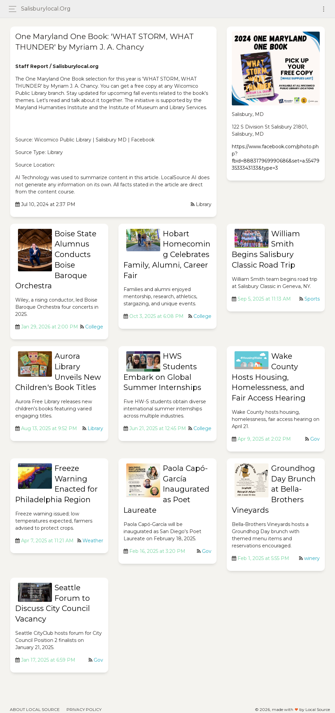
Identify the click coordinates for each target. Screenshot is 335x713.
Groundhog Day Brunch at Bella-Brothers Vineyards (274, 489)
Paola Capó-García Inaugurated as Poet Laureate (166, 489)
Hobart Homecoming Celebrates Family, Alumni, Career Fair (167, 254)
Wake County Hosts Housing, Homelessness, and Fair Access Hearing (268, 377)
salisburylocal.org (46, 8)
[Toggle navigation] (323, 9)
